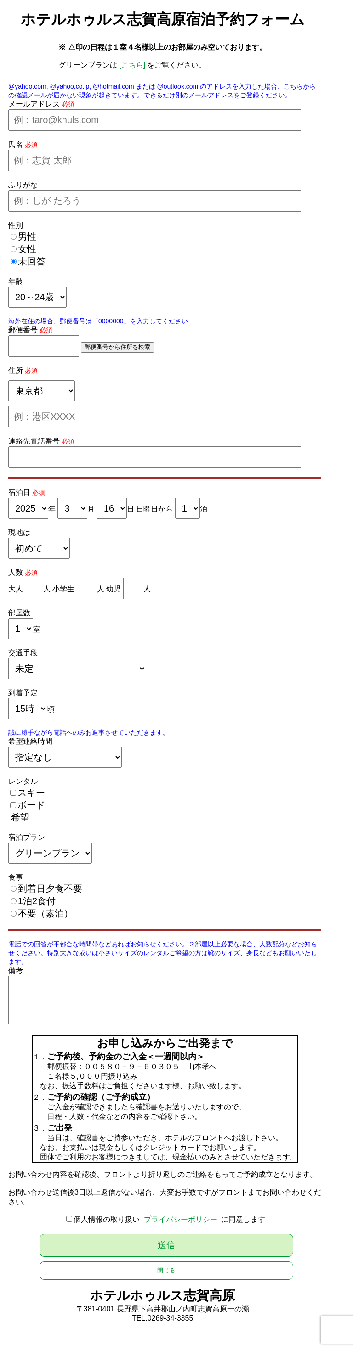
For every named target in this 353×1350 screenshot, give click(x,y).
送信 (166, 1245)
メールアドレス (34, 104)
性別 (15, 225)
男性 (27, 236)
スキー (31, 793)
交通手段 (23, 653)
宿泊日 (19, 492)
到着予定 (23, 693)
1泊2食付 (37, 901)
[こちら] (132, 65)
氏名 (15, 144)
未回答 (32, 261)
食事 (15, 877)
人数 (15, 572)
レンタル (23, 781)
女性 (27, 249)
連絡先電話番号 (34, 441)
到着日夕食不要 (50, 888)
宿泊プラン (26, 837)
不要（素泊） (45, 913)
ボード (31, 805)
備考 (15, 970)
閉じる (166, 1270)
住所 (15, 370)
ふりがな (23, 185)
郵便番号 (23, 330)
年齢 (15, 281)
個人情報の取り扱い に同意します (169, 1219)
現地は (19, 532)
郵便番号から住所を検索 (117, 346)
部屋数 (19, 613)
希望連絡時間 (30, 741)
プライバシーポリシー (180, 1219)
